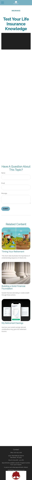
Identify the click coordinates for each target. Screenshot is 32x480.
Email (3, 183)
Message (4, 193)
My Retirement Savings (12, 323)
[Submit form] (5, 209)
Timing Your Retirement (13, 251)
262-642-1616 (18, 452)
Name (3, 173)
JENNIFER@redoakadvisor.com (16, 470)
